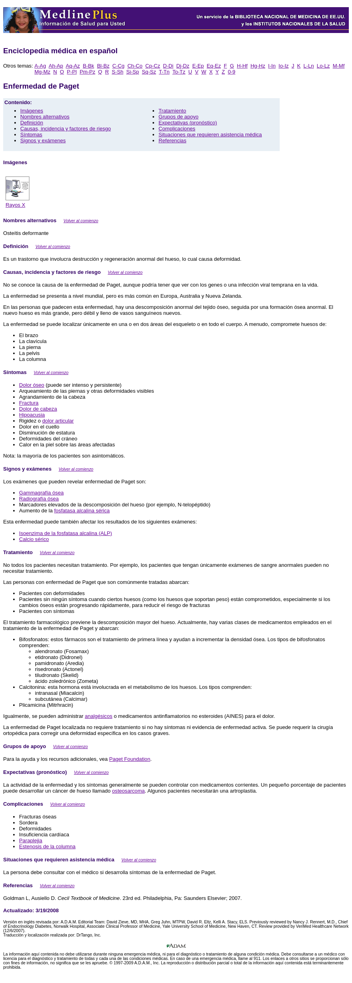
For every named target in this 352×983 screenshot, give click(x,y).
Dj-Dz (183, 66)
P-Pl (72, 72)
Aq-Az (73, 66)
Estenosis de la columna (47, 846)
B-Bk (88, 66)
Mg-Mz (42, 72)
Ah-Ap (55, 66)
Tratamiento (172, 111)
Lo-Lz (323, 66)
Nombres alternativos (45, 117)
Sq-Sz (149, 72)
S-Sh (117, 72)
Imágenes (31, 111)
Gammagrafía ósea (41, 493)
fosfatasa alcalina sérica (82, 511)
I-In (272, 66)
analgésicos (98, 716)
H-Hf (242, 66)
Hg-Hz (257, 66)
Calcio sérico (34, 539)
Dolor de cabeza (38, 409)
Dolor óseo (31, 385)
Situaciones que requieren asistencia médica (210, 135)
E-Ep (198, 66)
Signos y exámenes (43, 140)
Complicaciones (177, 129)
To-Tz (179, 72)
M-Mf (338, 66)
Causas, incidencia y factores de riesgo (65, 129)
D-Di (168, 66)
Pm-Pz (87, 72)
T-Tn (164, 72)
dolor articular (57, 421)
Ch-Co (135, 66)
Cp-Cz (152, 66)
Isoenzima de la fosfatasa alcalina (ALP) (65, 533)
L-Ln (309, 66)
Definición (31, 123)
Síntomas (31, 135)
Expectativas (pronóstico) (188, 123)
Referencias (172, 140)
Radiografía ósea (39, 499)
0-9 (231, 72)
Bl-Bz (103, 66)
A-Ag (40, 66)
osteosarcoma (128, 791)
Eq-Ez (214, 66)
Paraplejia (30, 840)
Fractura (29, 403)
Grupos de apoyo (179, 117)
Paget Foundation (130, 759)
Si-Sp (132, 72)
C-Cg (118, 66)
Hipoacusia (32, 415)
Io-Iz (284, 66)
